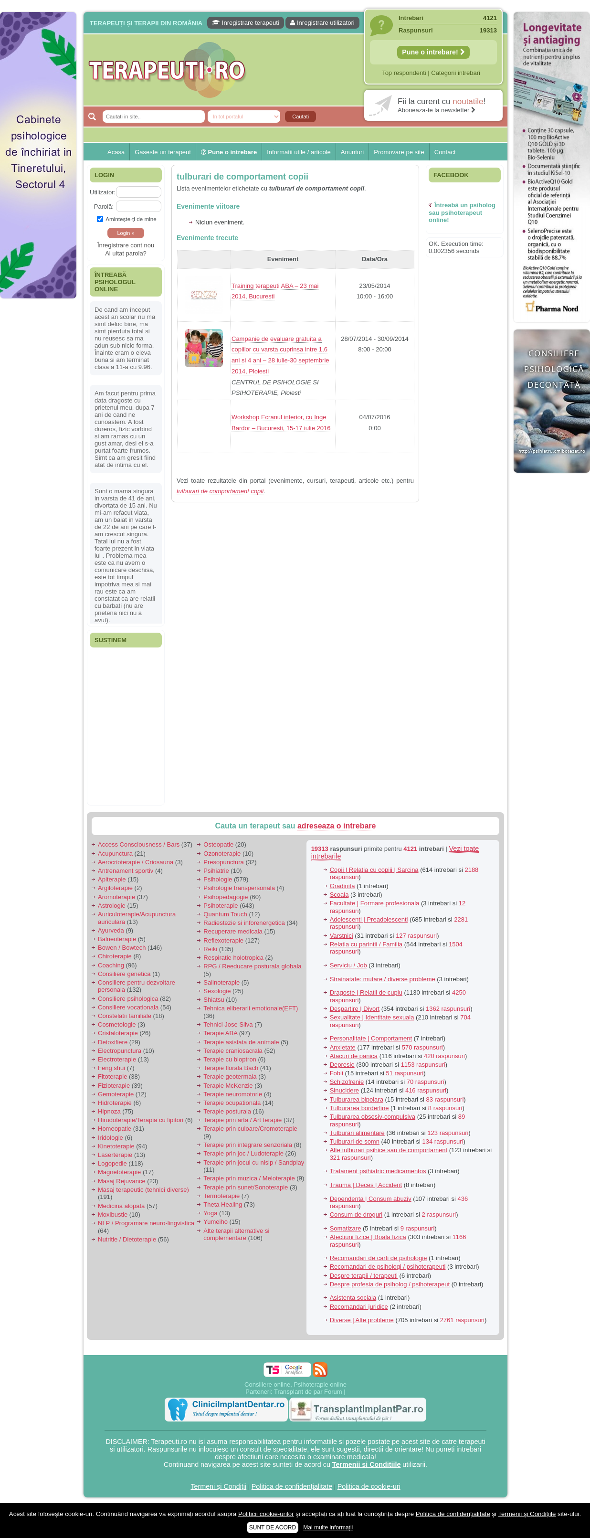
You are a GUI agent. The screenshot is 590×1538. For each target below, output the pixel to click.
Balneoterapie (117, 939)
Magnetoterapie (119, 1172)
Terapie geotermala (229, 1076)
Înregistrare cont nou (125, 245)
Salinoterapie (221, 982)
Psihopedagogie (225, 897)
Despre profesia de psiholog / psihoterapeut (390, 1284)
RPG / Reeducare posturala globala (252, 966)
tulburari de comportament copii (242, 176)
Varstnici (341, 935)
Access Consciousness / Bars (138, 844)
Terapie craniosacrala (233, 1050)
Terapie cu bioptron (229, 1059)
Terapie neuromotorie (232, 1094)
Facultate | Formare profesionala (375, 903)
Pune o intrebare (229, 152)
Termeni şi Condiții (218, 1486)
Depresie (342, 1064)
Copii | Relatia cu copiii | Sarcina (374, 869)
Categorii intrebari (455, 72)
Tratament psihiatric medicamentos (378, 1171)
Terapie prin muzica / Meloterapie (249, 1178)
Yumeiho (215, 1221)
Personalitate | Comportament (371, 1038)
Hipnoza (109, 1111)
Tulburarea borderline (359, 1108)
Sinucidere (344, 1090)
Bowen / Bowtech (122, 947)
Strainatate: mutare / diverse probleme (382, 979)
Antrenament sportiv (125, 870)
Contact (445, 152)
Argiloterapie (115, 887)
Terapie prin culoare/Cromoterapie (250, 1128)
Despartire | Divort (355, 1008)
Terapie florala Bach (230, 1067)
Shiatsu (213, 999)
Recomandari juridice (359, 1306)
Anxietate (343, 1047)
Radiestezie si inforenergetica (244, 922)
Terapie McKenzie (228, 1085)
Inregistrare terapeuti (245, 22)
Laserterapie (115, 1154)
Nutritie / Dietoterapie (127, 1239)
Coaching (111, 965)
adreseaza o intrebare (336, 826)
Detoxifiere (112, 1042)
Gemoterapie (116, 1094)
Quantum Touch (225, 914)
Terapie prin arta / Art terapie (242, 1120)
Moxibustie (112, 1214)
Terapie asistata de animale (241, 1042)
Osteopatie (218, 844)
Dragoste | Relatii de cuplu (366, 992)
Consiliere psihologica (128, 998)
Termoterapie (221, 1195)
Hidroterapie (115, 1102)
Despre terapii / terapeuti (364, 1275)
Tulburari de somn (354, 1141)
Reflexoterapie (223, 940)
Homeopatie (114, 1128)
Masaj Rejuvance (122, 1181)
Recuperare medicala (233, 931)
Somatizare (345, 1228)
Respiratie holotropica (233, 957)
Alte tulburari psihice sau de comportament (388, 1150)
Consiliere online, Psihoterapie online (295, 1384)
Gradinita (342, 886)
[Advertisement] (38, 449)
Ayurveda (111, 930)
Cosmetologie (117, 1024)
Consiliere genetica (124, 973)
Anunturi (352, 152)
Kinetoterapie (116, 1146)
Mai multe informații (328, 1527)
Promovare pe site (399, 152)
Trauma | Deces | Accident (366, 1184)
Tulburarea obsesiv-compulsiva (372, 1116)
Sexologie (217, 991)
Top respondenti (404, 72)
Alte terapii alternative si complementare (236, 1234)
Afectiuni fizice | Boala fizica (368, 1237)
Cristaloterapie (118, 1033)
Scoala (339, 894)
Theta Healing (222, 1204)
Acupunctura (115, 853)
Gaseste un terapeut (163, 152)
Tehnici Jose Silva (228, 1024)
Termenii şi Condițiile (527, 1513)
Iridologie (110, 1137)
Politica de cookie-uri (368, 1486)
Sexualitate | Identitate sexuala (372, 1017)
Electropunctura (119, 1050)
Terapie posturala (227, 1111)
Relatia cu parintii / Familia (366, 944)
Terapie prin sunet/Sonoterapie (245, 1187)
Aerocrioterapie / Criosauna (135, 862)
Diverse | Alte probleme (362, 1320)
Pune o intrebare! (433, 52)
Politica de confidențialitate (292, 1486)
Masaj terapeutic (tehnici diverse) (143, 1189)
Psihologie (217, 879)
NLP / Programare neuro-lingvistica (146, 1223)
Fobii (336, 1073)
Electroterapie (117, 1059)
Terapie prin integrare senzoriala (247, 1144)
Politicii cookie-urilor (266, 1513)
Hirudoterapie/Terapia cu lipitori (140, 1120)
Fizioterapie (114, 1085)
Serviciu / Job (348, 965)
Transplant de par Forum (308, 1391)
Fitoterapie (112, 1076)
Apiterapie (112, 879)
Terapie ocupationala (232, 1102)
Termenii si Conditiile (366, 1464)
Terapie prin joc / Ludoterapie (243, 1153)
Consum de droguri (356, 1214)
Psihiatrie (216, 870)
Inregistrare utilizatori (322, 22)
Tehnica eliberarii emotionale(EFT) (250, 1008)
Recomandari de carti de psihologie (378, 1258)
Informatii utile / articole (299, 152)
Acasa (116, 152)
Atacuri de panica (354, 1056)
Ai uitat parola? (126, 253)
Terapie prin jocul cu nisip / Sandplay (253, 1162)
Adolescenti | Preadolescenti (369, 919)
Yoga (210, 1213)
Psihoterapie (220, 905)
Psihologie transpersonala (239, 887)
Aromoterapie (116, 897)
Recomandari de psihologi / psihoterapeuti (388, 1266)
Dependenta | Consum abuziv (370, 1198)
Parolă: (104, 206)
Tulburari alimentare (357, 1132)
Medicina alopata (121, 1205)
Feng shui (111, 1067)
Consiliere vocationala (128, 1007)
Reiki (210, 949)
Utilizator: (103, 192)
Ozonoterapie (222, 853)
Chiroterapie (115, 956)
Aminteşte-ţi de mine (127, 219)
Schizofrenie (347, 1081)
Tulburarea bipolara (356, 1099)
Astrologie (112, 905)
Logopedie (112, 1163)
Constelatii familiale (124, 1015)
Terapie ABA (220, 1033)
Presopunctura (223, 862)
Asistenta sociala (353, 1297)
